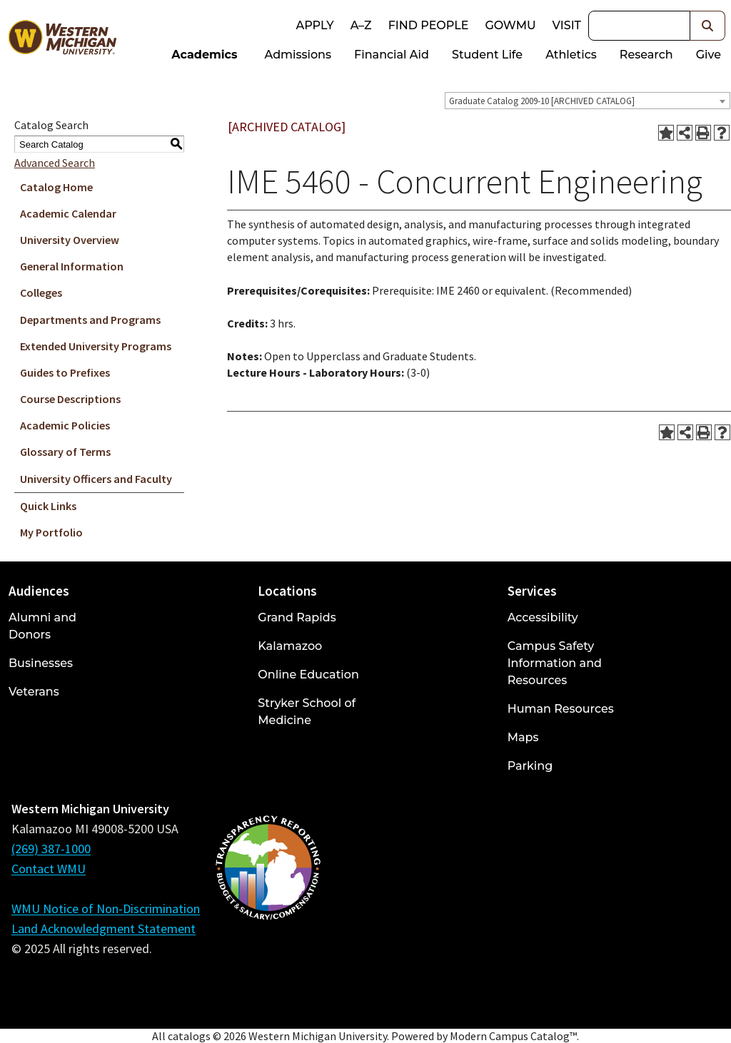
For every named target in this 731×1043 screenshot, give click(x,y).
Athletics (571, 54)
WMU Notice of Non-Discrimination (105, 908)
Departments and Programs (90, 319)
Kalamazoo (290, 646)
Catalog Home (56, 187)
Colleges (41, 292)
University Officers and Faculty (96, 479)
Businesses (41, 663)
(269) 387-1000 (51, 848)
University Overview (69, 240)
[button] (707, 26)
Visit (567, 25)
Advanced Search (54, 163)
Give (708, 54)
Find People (428, 25)
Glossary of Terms (65, 451)
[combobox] (587, 100)
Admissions (298, 54)
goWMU (510, 25)
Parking (530, 766)
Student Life (487, 54)
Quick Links (48, 506)
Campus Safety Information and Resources (555, 663)
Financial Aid (391, 54)
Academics (204, 54)
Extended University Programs (95, 346)
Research (646, 54)
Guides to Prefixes (65, 372)
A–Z (361, 25)
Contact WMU (48, 868)
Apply (314, 25)
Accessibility (543, 617)
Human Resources (561, 709)
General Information (71, 266)
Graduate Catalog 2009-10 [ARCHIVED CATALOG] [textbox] (542, 101)
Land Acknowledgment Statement (103, 928)
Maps (523, 737)
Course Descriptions (70, 399)
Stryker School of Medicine (307, 711)
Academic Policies (65, 425)
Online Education (308, 674)
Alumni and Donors (42, 626)
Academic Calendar (68, 213)
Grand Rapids (297, 617)
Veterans (34, 691)
